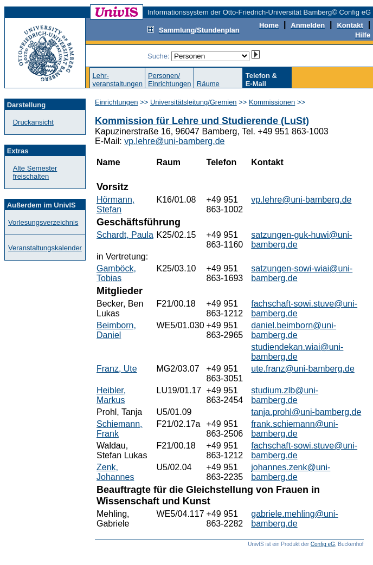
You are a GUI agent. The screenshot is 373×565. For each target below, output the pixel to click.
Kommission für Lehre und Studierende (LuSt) (202, 120)
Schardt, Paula (125, 234)
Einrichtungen (116, 102)
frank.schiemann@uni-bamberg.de (294, 428)
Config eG (323, 544)
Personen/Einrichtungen (169, 80)
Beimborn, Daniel (116, 330)
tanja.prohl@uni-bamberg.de (306, 412)
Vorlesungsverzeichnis (43, 222)
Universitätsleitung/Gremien (193, 102)
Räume (208, 84)
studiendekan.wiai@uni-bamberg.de (297, 351)
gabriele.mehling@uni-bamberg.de (294, 518)
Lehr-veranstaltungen (117, 80)
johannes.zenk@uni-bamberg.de (290, 472)
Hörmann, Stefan (115, 204)
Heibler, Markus (111, 395)
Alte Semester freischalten (35, 172)
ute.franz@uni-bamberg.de (303, 368)
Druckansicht (33, 122)
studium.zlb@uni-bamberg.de (284, 395)
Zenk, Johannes (115, 472)
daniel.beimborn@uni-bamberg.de (293, 330)
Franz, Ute (117, 368)
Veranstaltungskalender (45, 248)
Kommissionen (272, 102)
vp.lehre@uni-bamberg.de (174, 141)
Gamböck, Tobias (116, 273)
